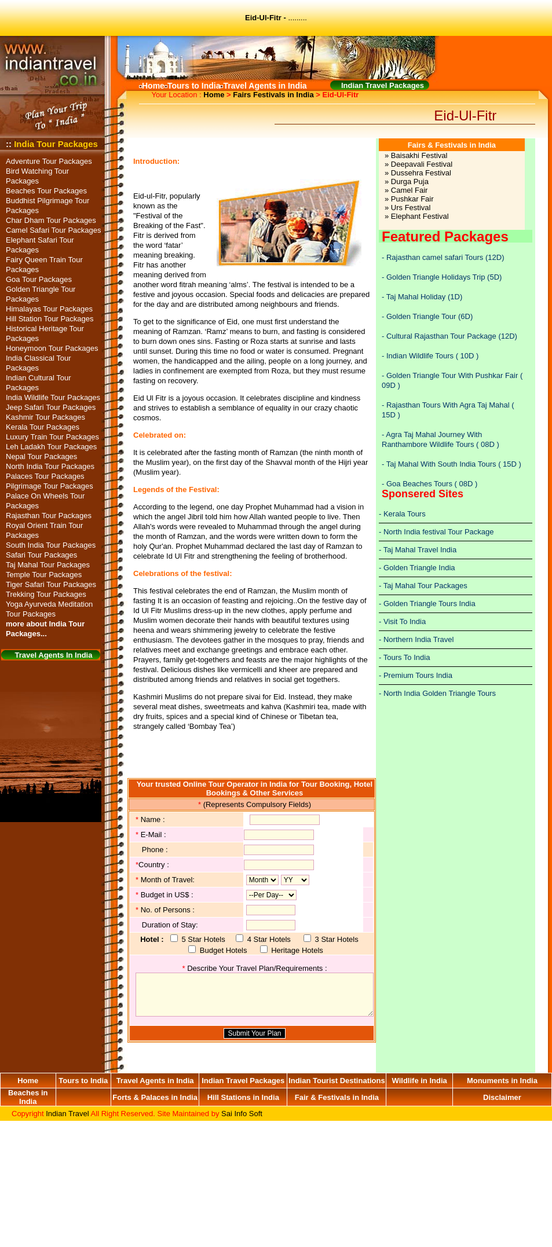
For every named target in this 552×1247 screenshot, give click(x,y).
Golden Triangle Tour (421, 316)
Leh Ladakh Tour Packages (51, 446)
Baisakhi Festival (419, 155)
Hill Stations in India (243, 1097)
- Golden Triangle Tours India (427, 603)
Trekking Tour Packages (46, 594)
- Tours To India (404, 657)
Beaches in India (28, 1097)
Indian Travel (67, 1113)
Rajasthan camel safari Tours (434, 257)
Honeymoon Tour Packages (52, 348)
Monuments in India (502, 1080)
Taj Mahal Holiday (416, 296)
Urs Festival (411, 207)
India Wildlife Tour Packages (53, 397)
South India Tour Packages (51, 545)
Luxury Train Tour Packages (52, 436)
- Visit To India (402, 621)
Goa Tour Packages (39, 279)
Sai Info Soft (241, 1113)
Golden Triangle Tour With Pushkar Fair (452, 375)
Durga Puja (410, 181)
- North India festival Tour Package (436, 531)
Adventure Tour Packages (49, 161)
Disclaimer (502, 1097)
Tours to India (83, 1080)
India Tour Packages (56, 144)
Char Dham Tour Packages (51, 220)
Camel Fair (409, 190)
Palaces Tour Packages (45, 476)
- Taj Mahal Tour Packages (423, 585)
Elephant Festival (420, 216)
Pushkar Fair (412, 199)
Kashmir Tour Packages (45, 417)
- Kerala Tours (402, 513)
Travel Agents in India (155, 1080)
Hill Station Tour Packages (50, 318)
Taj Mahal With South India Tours (442, 464)
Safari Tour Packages (41, 555)
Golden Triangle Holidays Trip (435, 277)
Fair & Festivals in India (337, 1097)
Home (213, 94)
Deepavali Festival (421, 164)
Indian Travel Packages (243, 1080)
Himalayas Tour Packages (49, 309)
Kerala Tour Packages (42, 427)
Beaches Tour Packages (46, 190)
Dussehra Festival (421, 172)
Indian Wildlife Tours (420, 355)
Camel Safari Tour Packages (53, 230)
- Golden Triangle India (417, 567)
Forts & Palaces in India (155, 1097)
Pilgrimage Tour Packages (49, 486)
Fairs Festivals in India (273, 94)
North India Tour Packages (50, 466)
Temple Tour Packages (44, 574)
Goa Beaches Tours (420, 483)
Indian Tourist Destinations (336, 1080)
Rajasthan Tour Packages (49, 515)
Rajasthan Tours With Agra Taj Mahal (448, 405)
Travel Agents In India (54, 655)
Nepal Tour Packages (41, 456)
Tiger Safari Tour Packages (51, 584)
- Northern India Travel (416, 639)
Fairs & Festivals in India (452, 145)
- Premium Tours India (415, 675)
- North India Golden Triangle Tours (437, 693)
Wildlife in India (419, 1080)
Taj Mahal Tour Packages (48, 564)
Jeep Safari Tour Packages (51, 407)
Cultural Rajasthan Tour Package (442, 336)
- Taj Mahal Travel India (417, 549)
